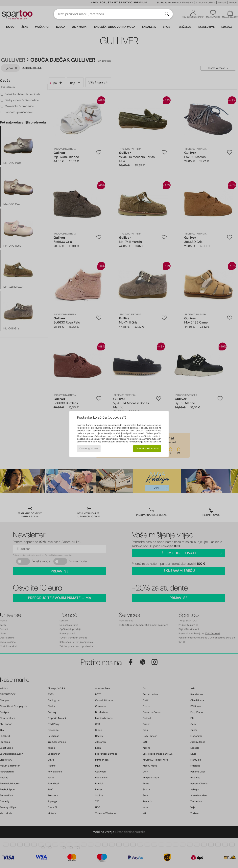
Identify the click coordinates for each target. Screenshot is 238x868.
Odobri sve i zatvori (147, 448)
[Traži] (167, 14)
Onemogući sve (89, 448)
